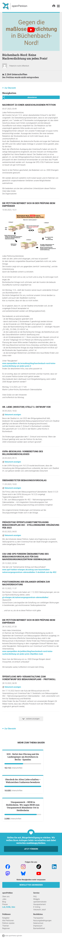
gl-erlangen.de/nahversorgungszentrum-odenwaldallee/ (25, 597)
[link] (58, 6)
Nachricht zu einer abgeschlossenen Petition (29, 105)
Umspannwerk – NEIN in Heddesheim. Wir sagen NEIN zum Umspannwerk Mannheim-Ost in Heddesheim (23, 888)
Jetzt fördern (31, 931)
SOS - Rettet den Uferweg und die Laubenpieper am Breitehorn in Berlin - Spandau (23, 784)
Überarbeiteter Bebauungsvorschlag (24, 480)
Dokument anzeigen (11, 415)
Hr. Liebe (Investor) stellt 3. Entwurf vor (26, 407)
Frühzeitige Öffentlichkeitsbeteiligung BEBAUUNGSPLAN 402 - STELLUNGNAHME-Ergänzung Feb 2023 (30, 525)
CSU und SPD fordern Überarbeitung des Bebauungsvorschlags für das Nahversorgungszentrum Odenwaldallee (26, 557)
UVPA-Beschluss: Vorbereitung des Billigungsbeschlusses (22, 453)
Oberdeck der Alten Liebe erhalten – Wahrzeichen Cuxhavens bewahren (22, 835)
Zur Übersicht (10, 88)
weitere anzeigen (31, 719)
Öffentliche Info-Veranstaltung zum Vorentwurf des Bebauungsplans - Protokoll (29, 678)
